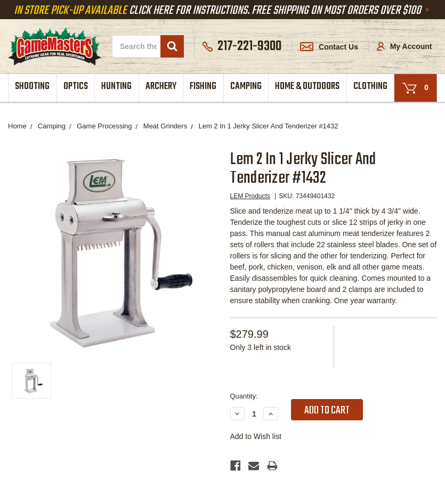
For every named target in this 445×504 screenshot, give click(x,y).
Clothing (370, 86)
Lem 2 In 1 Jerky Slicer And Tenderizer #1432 (268, 126)
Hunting (116, 86)
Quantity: (244, 396)
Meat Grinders (165, 126)
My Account (404, 46)
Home (17, 126)
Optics (75, 86)
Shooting (32, 86)
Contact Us (329, 47)
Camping (246, 86)
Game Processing (104, 126)
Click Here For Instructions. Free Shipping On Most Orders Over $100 (223, 10)
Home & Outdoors (307, 86)
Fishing (203, 86)
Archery (160, 86)
